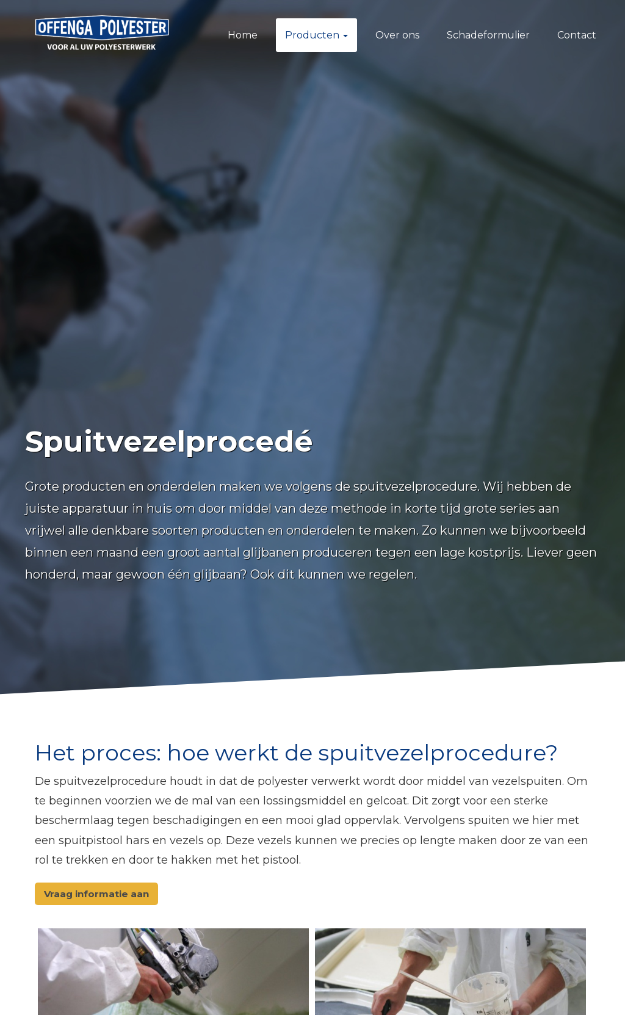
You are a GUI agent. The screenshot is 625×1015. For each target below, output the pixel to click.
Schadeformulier (488, 35)
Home (243, 35)
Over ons (397, 35)
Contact (576, 35)
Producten (316, 35)
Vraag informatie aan (96, 894)
